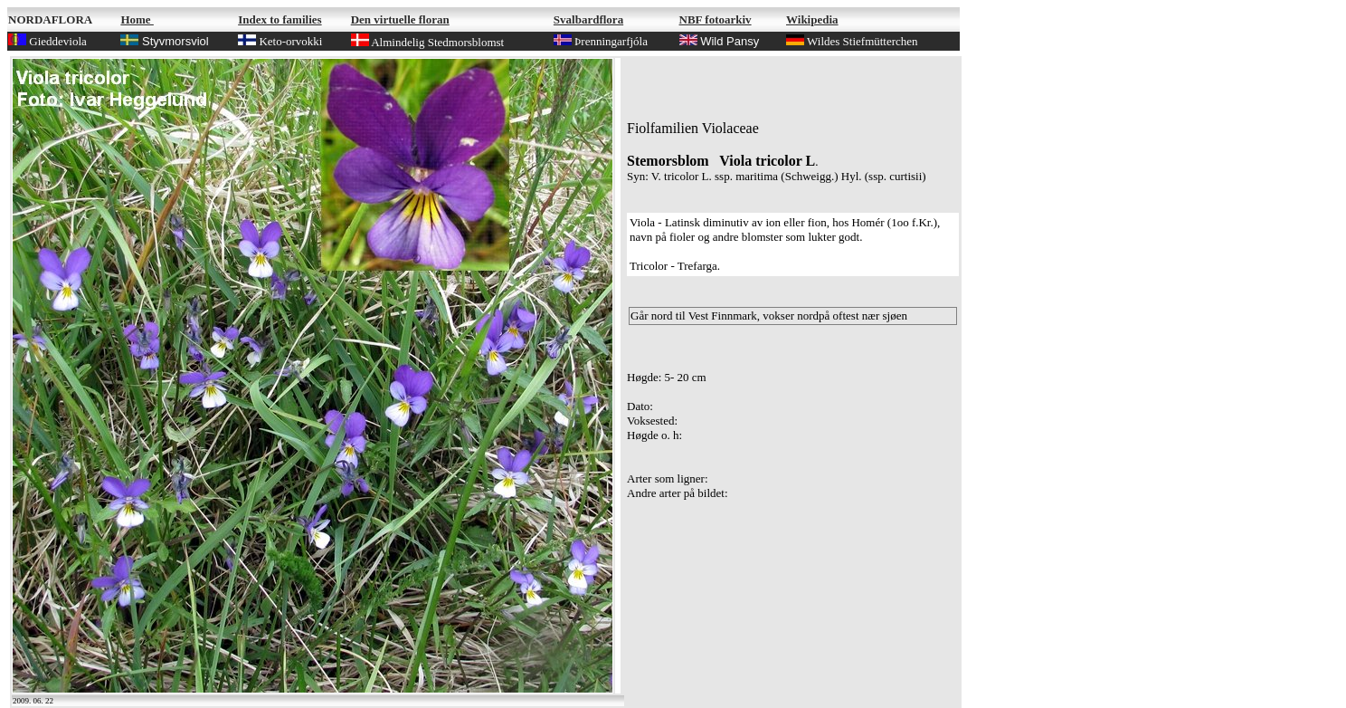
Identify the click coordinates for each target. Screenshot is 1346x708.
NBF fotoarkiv (715, 19)
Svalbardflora (588, 19)
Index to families (279, 19)
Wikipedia (812, 19)
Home (136, 19)
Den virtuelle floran (400, 19)
